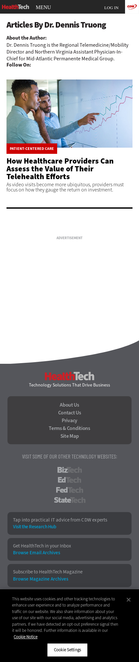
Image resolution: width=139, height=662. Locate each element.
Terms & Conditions (69, 428)
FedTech (69, 490)
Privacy (69, 420)
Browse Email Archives (36, 552)
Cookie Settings (67, 650)
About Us (69, 405)
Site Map (69, 436)
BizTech (69, 470)
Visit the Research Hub (34, 526)
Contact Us (69, 412)
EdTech (69, 480)
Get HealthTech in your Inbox (42, 546)
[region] (69, 625)
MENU (43, 7)
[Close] (128, 600)
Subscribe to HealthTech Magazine (47, 572)
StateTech (69, 500)
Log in (111, 7)
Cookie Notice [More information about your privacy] (25, 637)
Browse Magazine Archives (40, 579)
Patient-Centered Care (32, 149)
